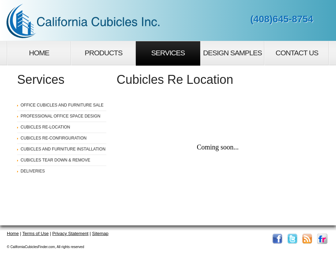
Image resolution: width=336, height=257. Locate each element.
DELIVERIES (33, 171)
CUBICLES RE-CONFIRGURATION (53, 138)
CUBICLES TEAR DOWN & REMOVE (55, 160)
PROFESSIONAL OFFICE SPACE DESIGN (60, 116)
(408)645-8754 (281, 19)
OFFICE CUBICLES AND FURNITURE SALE (62, 105)
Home (39, 53)
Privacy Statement (70, 233)
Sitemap (100, 233)
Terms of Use (35, 233)
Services (168, 53)
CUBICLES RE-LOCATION (45, 127)
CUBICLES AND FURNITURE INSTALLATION (63, 149)
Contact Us (297, 53)
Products (103, 53)
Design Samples (232, 53)
